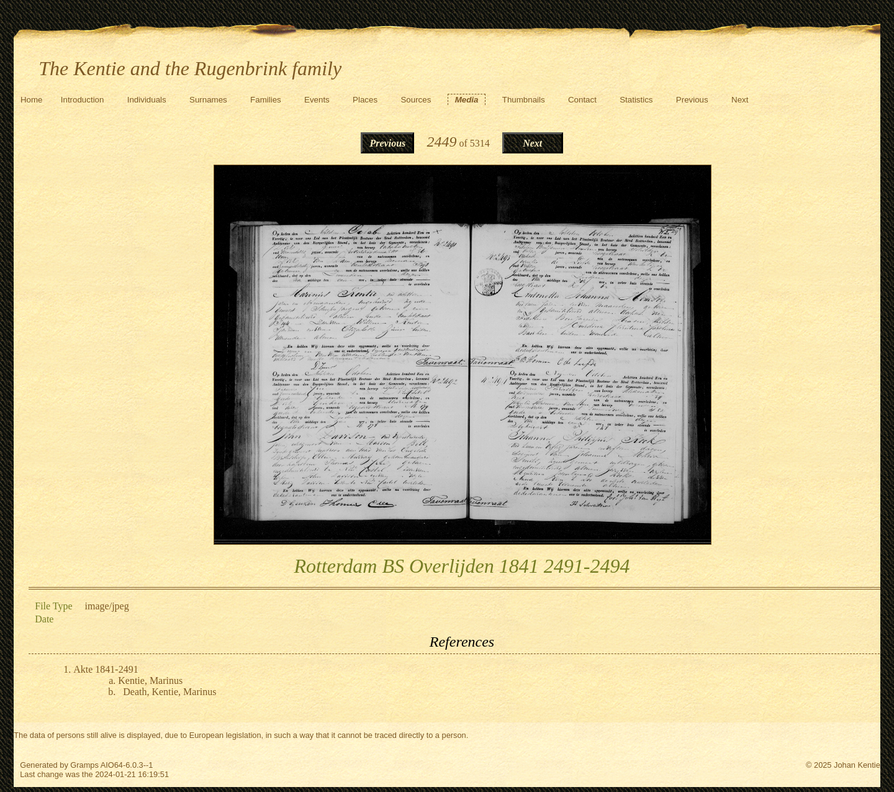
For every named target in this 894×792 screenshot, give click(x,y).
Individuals (146, 99)
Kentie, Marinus (150, 680)
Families (265, 99)
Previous (692, 99)
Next (739, 99)
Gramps (84, 765)
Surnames (208, 99)
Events (317, 99)
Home (31, 99)
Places (365, 99)
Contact (582, 99)
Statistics (636, 99)
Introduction (82, 99)
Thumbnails (523, 99)
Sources (415, 99)
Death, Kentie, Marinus (169, 691)
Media (467, 99)
